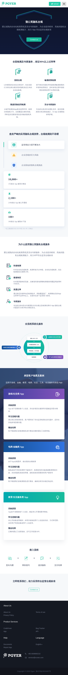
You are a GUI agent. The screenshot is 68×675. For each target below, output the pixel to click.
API (37, 631)
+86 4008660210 (32, 654)
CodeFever (8, 628)
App (5, 631)
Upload (54, 4)
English (39, 644)
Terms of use (40, 612)
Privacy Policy (9, 615)
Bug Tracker (40, 628)
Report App (8, 647)
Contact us (34, 39)
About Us (7, 612)
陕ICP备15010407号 (43, 671)
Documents (8, 644)
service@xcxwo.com (34, 658)
